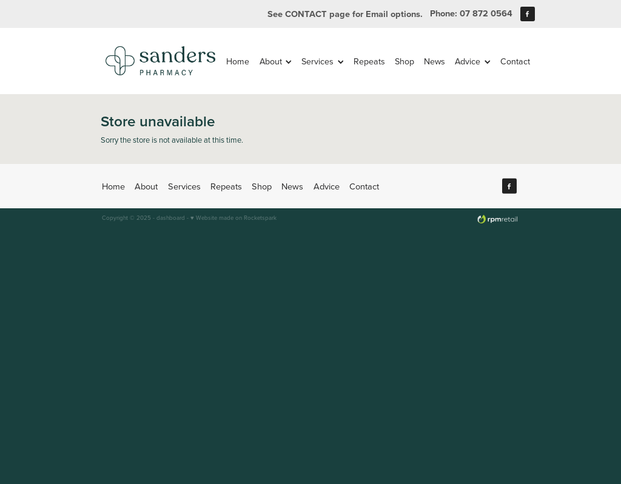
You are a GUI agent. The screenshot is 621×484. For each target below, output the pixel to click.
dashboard (170, 217)
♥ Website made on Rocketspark (233, 217)
